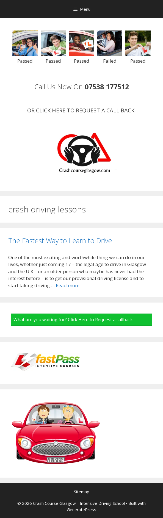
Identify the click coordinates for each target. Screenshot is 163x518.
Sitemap (81, 491)
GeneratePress (81, 509)
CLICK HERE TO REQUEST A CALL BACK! (86, 110)
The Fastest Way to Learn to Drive (60, 240)
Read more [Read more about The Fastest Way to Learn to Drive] (67, 285)
